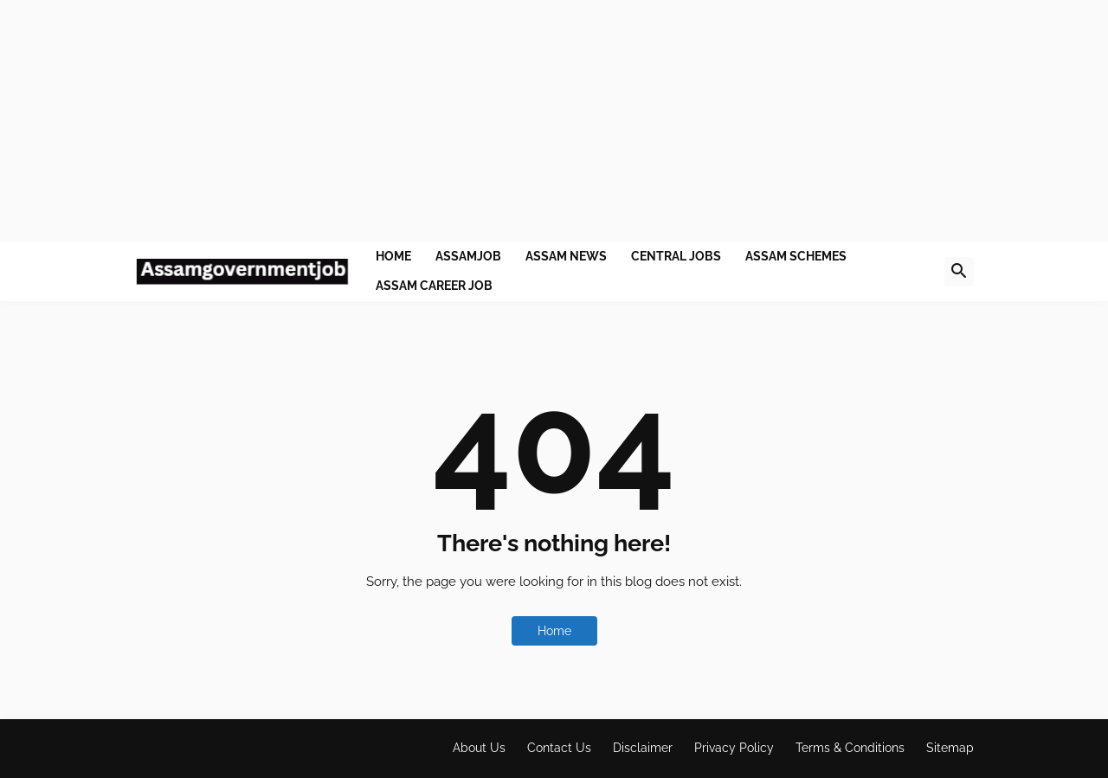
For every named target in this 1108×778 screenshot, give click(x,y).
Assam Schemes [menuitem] (796, 256)
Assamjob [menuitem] (468, 256)
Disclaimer (643, 748)
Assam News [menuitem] (566, 256)
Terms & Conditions (850, 748)
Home (554, 631)
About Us (479, 748)
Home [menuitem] (393, 256)
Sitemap (950, 748)
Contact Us (559, 748)
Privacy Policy (734, 748)
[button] (959, 271)
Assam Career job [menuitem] (434, 286)
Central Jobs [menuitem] (676, 256)
